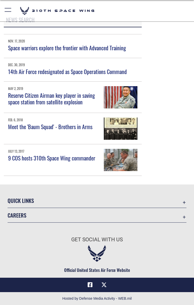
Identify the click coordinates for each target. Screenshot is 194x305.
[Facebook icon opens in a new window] (90, 285)
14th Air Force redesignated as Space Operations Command (67, 71)
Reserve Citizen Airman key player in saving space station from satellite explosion (51, 98)
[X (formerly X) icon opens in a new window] (104, 285)
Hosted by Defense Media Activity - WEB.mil (97, 298)
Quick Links (21, 200)
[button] (8, 10)
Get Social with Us (97, 240)
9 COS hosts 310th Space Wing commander (51, 158)
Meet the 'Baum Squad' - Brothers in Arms (50, 127)
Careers (17, 215)
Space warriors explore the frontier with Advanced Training (67, 48)
